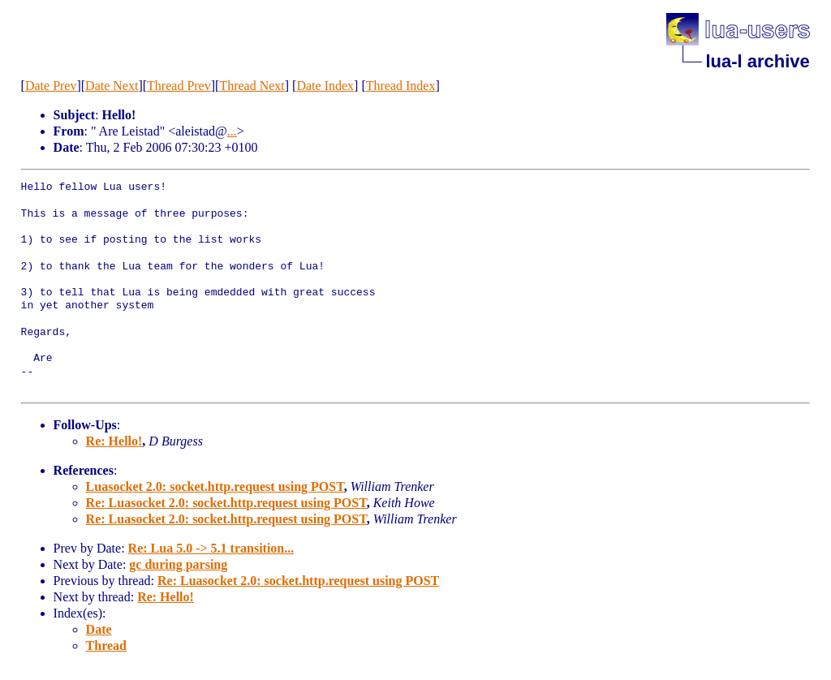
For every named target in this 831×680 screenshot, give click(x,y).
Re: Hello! (114, 441)
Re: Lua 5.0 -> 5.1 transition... (211, 548)
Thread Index (401, 86)
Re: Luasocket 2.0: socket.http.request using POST (226, 503)
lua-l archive (757, 61)
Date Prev (51, 86)
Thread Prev (179, 86)
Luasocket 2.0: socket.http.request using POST (215, 486)
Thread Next (251, 86)
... (232, 131)
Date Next (111, 86)
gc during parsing (178, 564)
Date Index (325, 86)
